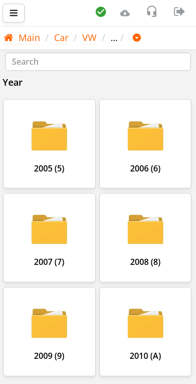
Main (22, 37)
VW (89, 37)
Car (61, 37)
